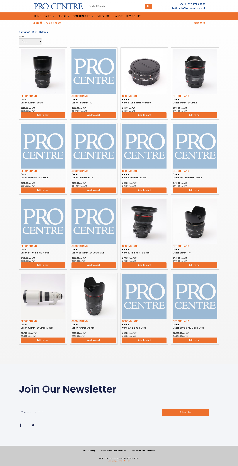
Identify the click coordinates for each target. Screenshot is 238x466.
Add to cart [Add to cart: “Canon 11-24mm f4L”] (93, 115)
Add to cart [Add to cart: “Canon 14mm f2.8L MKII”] (195, 115)
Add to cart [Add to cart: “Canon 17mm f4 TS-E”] (93, 190)
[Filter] (30, 41)
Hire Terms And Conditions (143, 451)
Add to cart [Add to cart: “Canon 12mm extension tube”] (144, 115)
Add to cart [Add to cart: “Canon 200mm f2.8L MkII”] (144, 190)
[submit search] (148, 6)
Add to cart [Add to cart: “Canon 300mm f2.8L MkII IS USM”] (43, 340)
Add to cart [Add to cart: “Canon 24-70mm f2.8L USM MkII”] (93, 265)
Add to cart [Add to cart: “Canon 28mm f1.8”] (195, 265)
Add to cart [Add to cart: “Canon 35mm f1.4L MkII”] (93, 340)
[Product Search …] (114, 6)
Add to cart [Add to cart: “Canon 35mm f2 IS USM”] (144, 340)
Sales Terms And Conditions (113, 451)
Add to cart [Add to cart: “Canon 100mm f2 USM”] (43, 115)
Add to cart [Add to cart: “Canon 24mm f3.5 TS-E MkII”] (144, 265)
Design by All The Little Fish (119, 461)
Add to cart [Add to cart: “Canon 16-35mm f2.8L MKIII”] (43, 190)
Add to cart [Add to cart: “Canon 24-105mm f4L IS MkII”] (195, 190)
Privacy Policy (89, 451)
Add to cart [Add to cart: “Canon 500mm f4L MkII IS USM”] (195, 340)
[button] (49, 16)
